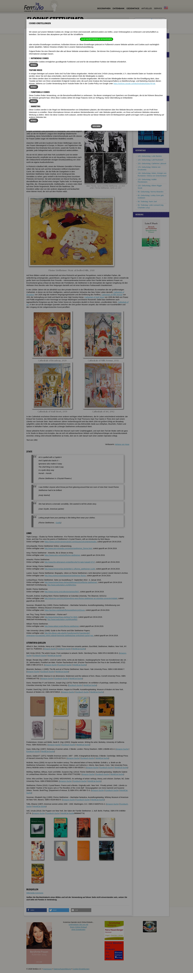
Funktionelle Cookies (39, 56)
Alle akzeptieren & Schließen (96, 4)
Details (33, 29)
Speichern (96, 90)
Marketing (34, 70)
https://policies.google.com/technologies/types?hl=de (134, 48)
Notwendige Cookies (39, 22)
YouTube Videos (35, 34)
